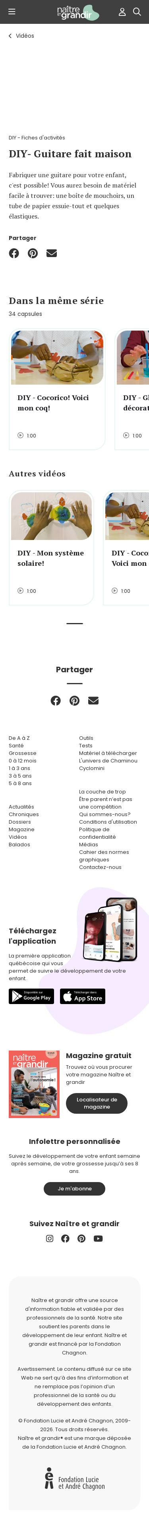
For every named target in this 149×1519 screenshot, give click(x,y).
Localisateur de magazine (97, 1103)
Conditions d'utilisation (108, 822)
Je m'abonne (75, 1188)
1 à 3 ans (19, 768)
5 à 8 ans (20, 783)
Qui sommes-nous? (105, 814)
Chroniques (24, 814)
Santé (16, 745)
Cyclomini (91, 768)
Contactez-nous (100, 867)
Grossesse (23, 753)
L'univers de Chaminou (108, 760)
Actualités (21, 807)
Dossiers (20, 822)
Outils (86, 738)
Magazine (22, 829)
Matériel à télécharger (108, 753)
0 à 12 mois (23, 760)
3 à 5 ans (20, 776)
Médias (88, 844)
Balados (19, 844)
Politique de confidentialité (97, 833)
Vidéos (25, 36)
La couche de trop (102, 791)
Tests (86, 745)
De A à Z (19, 738)
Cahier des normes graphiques (104, 855)
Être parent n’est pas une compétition (105, 803)
